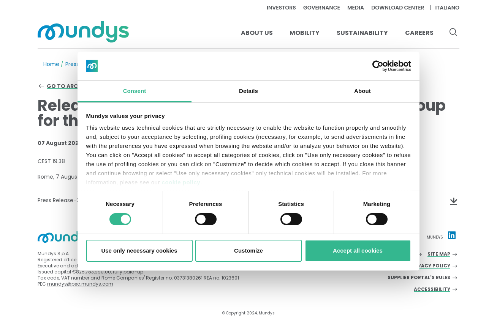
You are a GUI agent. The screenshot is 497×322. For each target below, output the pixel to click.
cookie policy (181, 182)
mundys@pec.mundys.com (80, 284)
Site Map (438, 254)
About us (257, 32)
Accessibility (432, 289)
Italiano (447, 7)
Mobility (305, 32)
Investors (281, 7)
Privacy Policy (430, 266)
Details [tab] (248, 91)
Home (51, 64)
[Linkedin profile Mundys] (452, 235)
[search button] (453, 33)
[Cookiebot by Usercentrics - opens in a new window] (378, 66)
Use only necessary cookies (139, 250)
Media (355, 7)
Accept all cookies (358, 250)
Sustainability (362, 32)
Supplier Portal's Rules (419, 277)
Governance (321, 7)
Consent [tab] (134, 91)
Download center (397, 7)
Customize (248, 250)
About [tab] (362, 91)
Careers (419, 32)
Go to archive (68, 86)
